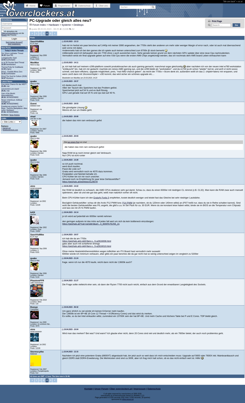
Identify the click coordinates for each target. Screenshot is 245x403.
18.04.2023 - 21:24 (70, 258)
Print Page (217, 21)
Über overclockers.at (121, 389)
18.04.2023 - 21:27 (70, 280)
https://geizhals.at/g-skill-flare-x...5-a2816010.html (86, 246)
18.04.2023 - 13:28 (70, 160)
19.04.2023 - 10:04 (70, 329)
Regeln (4, 35)
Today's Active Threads (14, 51)
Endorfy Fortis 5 (101, 197)
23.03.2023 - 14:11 (70, 62)
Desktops (79, 24)
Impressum (140, 389)
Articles (17, 115)
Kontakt (88, 389)
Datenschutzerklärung (9, 33)
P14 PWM (127, 203)
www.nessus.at (128, 399)
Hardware (53, 24)
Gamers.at (7, 128)
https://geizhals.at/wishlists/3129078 (79, 181)
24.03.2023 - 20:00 (70, 116)
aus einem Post (73, 142)
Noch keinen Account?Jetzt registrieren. (14, 43)
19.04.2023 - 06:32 (70, 307)
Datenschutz (154, 389)
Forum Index (39, 24)
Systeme (66, 24)
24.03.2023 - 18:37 (70, 81)
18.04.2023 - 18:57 (70, 235)
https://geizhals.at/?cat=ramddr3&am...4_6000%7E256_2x (90, 224)
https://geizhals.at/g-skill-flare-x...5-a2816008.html (86, 241)
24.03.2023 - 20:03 (70, 136)
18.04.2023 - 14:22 (70, 186)
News (11, 115)
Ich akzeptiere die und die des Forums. (12, 33)
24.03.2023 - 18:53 (70, 103)
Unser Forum (101, 389)
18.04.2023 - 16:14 (70, 212)
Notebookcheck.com (10, 130)
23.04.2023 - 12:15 (70, 352)
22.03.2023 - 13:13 (70, 41)
